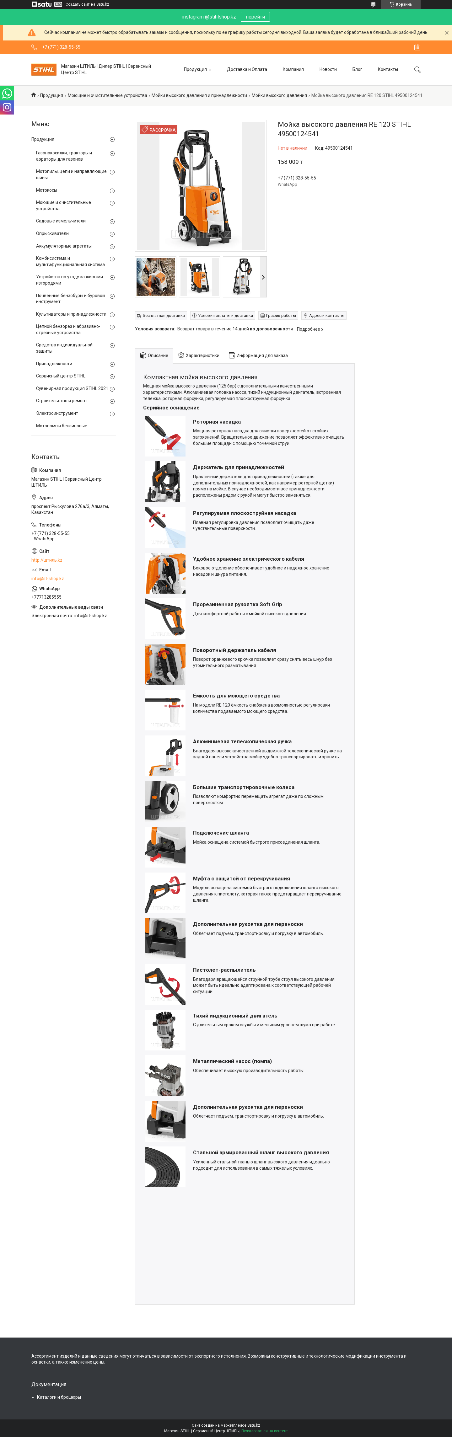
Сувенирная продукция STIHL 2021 (72, 388)
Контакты (388, 69)
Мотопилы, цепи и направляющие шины (71, 174)
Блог (357, 69)
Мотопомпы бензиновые (61, 425)
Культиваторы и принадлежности (71, 314)
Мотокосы (46, 190)
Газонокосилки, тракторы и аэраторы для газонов (64, 156)
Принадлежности (54, 363)
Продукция (195, 69)
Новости (328, 69)
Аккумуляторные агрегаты (64, 245)
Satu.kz (253, 1425)
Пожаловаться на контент (264, 1431)
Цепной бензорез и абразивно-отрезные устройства (68, 329)
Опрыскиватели (52, 233)
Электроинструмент (57, 413)
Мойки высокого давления (279, 95)
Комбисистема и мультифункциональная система (70, 261)
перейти (255, 17)
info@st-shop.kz (47, 578)
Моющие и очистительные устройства (107, 95)
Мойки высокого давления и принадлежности (199, 95)
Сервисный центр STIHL (60, 375)
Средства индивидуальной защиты (64, 348)
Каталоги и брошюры (59, 1397)
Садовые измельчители (61, 220)
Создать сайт (77, 4)
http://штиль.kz (46, 560)
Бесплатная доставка (164, 315)
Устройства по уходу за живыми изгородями (69, 280)
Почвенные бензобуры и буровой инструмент (70, 298)
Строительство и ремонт (61, 400)
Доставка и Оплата (247, 69)
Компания (293, 69)
